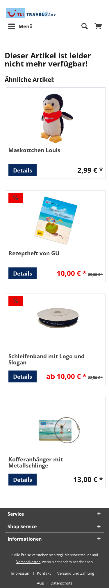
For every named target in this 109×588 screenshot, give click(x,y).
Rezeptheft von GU (33, 253)
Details (22, 170)
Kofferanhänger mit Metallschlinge (35, 462)
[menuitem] (20, 26)
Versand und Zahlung (75, 573)
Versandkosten (28, 561)
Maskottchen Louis (34, 150)
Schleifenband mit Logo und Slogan (46, 359)
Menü (20, 26)
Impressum (21, 573)
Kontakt (44, 573)
